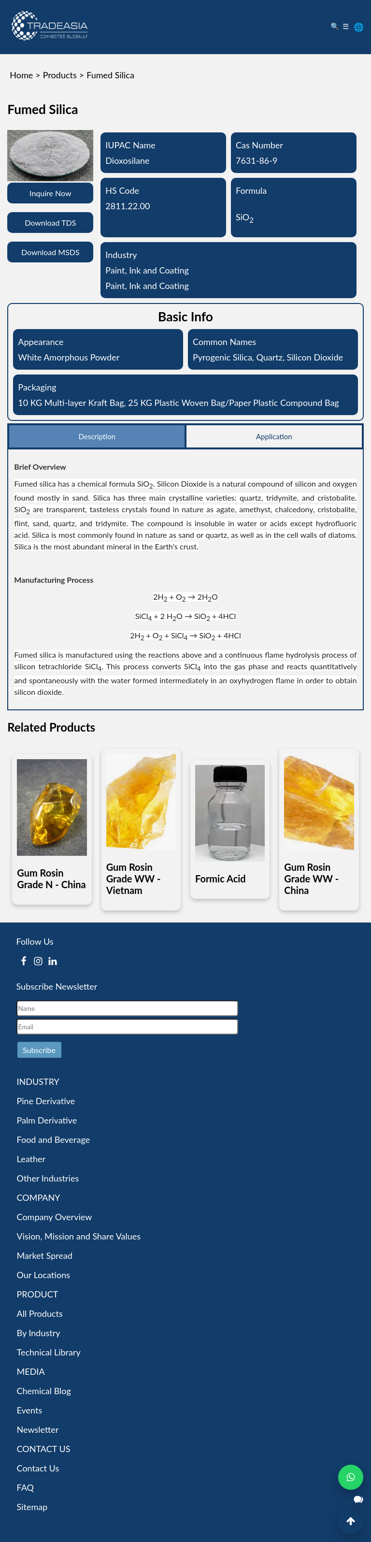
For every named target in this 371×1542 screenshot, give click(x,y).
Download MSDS (50, 252)
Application (274, 436)
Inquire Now (50, 193)
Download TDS (50, 222)
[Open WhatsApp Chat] (350, 1477)
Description (96, 436)
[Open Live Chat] (358, 1499)
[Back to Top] (350, 1521)
